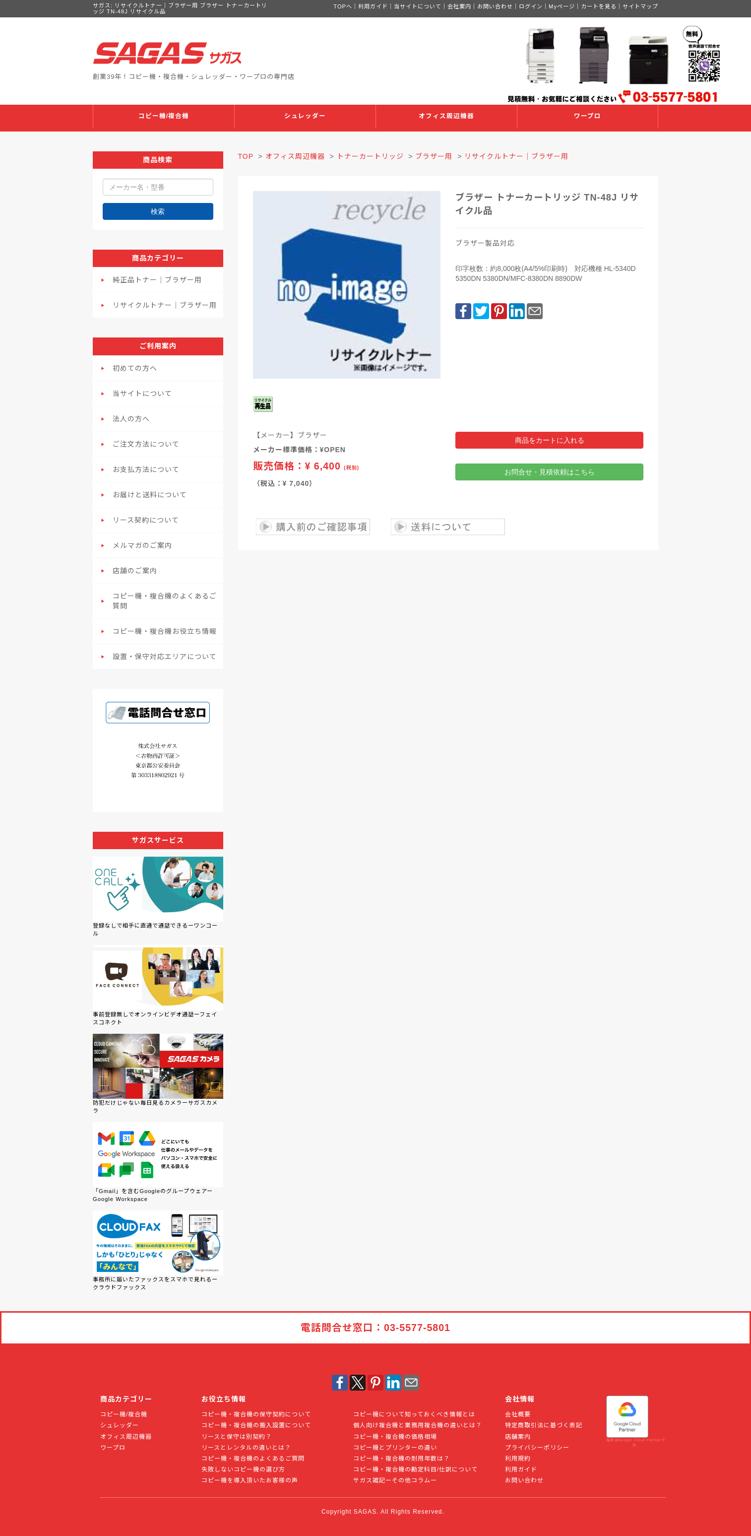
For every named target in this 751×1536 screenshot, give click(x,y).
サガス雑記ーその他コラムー (395, 1480)
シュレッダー (305, 116)
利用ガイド (373, 6)
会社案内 (459, 6)
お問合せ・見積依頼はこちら (549, 472)
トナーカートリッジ (370, 156)
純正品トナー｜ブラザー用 (157, 280)
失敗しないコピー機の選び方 (243, 1469)
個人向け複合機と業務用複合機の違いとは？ (417, 1425)
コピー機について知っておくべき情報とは (414, 1414)
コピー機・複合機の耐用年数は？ (401, 1458)
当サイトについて (417, 6)
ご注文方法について (146, 444)
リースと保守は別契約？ (236, 1436)
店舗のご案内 (135, 571)
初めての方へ (135, 368)
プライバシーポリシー (537, 1447)
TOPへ (342, 6)
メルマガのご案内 (142, 545)
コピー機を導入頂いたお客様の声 (249, 1480)
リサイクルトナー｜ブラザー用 (165, 305)
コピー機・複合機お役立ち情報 (165, 631)
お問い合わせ (495, 6)
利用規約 (518, 1458)
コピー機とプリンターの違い (395, 1447)
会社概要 (518, 1414)
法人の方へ (131, 419)
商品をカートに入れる (549, 440)
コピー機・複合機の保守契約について (256, 1414)
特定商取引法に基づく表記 (543, 1425)
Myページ (562, 6)
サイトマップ (640, 6)
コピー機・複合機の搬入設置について (256, 1425)
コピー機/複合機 (163, 116)
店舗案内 (518, 1436)
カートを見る (599, 6)
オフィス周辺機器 (446, 116)
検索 (158, 211)
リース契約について (146, 520)
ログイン (531, 6)
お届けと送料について (150, 495)
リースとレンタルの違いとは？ (246, 1447)
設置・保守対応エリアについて (165, 657)
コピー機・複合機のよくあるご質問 (165, 601)
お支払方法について (146, 469)
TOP (245, 156)
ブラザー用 (433, 156)
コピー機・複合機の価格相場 (395, 1436)
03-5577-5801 (417, 1327)
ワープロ (587, 116)
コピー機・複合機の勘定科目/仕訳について (415, 1469)
